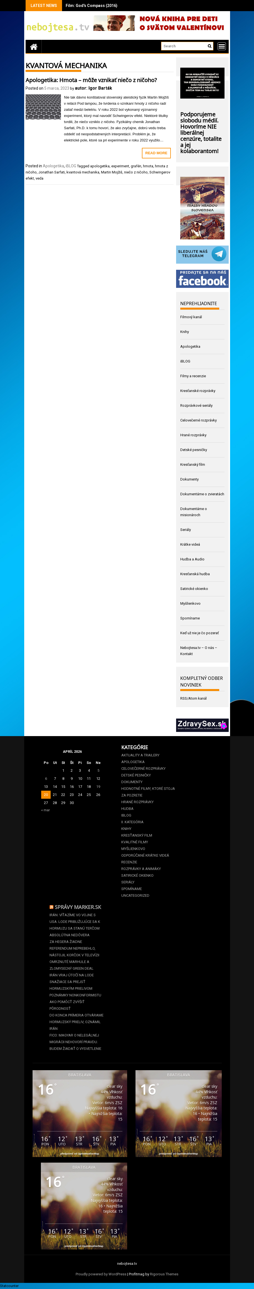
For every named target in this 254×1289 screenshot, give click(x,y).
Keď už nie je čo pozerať (199, 633)
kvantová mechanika (82, 172)
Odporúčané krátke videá (145, 855)
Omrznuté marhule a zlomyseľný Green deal (71, 965)
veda (39, 178)
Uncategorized (135, 895)
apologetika (100, 166)
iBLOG (71, 166)
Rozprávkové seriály (196, 405)
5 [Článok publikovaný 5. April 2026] (98, 770)
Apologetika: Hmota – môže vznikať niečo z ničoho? (91, 79)
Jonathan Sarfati (51, 172)
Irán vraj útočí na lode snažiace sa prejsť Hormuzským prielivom (72, 982)
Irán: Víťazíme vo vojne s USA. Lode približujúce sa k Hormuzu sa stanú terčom (75, 921)
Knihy (184, 332)
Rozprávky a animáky (141, 869)
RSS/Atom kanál (193, 698)
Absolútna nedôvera (70, 935)
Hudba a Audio (192, 559)
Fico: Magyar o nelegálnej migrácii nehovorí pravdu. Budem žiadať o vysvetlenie (75, 1042)
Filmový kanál (191, 317)
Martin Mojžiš (111, 172)
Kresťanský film (192, 464)
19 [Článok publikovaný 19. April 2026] (98, 787)
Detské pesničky (193, 450)
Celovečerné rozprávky (198, 420)
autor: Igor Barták (93, 88)
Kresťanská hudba (195, 574)
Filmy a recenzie (193, 376)
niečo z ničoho (136, 172)
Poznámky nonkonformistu (75, 995)
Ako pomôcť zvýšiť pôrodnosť (67, 1005)
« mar (45, 810)
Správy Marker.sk (78, 906)
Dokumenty (189, 479)
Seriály (185, 530)
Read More (156, 153)
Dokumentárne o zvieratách (202, 494)
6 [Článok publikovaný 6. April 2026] (46, 778)
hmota (148, 166)
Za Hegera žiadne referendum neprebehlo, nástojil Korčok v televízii (74, 948)
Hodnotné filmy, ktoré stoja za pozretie (148, 791)
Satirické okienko (194, 589)
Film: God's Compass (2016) (91, 5)
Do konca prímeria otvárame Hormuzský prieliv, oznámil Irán (76, 1022)
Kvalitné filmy (134, 842)
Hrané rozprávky (193, 435)
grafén (136, 166)
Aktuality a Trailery (140, 755)
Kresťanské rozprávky (197, 391)
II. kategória (132, 822)
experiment (120, 166)
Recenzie (129, 862)
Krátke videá (190, 544)
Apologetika (53, 166)
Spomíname (190, 618)
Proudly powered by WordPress (101, 1274)
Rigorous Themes (164, 1274)
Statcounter (9, 1286)
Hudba (127, 809)
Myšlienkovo (190, 603)
